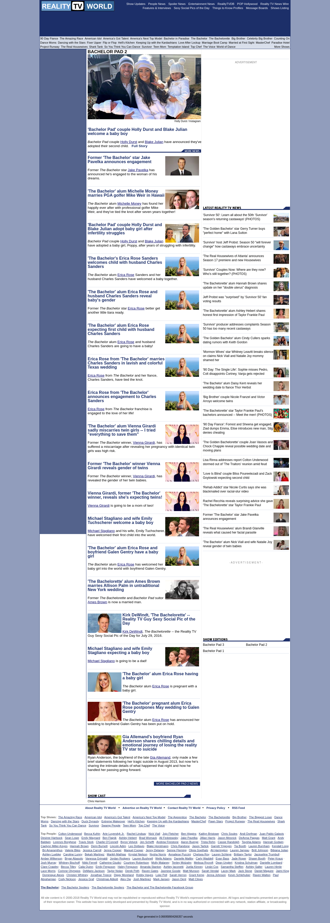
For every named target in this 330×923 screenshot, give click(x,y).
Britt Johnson (260, 850)
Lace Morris (48, 870)
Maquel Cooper (133, 850)
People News (157, 3)
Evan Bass (222, 858)
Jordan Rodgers (120, 858)
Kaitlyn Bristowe (209, 833)
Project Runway (235, 821)
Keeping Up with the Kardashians (168, 821)
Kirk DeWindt (132, 631)
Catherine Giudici (110, 862)
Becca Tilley (68, 866)
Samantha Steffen (232, 866)
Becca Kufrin (92, 833)
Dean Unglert (224, 862)
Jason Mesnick (227, 837)
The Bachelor (197, 817)
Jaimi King (282, 870)
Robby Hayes (144, 875)
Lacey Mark (228, 870)
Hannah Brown (79, 846)
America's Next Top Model (149, 817)
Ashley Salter (254, 866)
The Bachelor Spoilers (75, 887)
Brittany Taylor (243, 854)
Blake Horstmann (157, 846)
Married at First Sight (241, 42)
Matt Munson (191, 870)
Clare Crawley (50, 866)
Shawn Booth (257, 858)
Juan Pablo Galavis (271, 833)
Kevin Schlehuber (239, 875)
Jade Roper (239, 858)
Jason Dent (179, 879)
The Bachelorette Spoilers (108, 887)
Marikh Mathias (116, 854)
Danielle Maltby (183, 858)
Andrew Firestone (167, 842)
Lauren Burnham (259, 846)
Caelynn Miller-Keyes (54, 846)
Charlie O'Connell (107, 842)
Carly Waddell (204, 858)
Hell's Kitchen (136, 821)
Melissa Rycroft (203, 862)
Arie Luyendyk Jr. (113, 833)
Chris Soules (229, 833)
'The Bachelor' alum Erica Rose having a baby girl (160, 676)
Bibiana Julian (279, 850)
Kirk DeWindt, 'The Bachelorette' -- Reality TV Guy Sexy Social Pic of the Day (158, 619)
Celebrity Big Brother (260, 38)
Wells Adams (163, 858)
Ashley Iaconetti (173, 866)
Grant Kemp (196, 875)
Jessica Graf (86, 879)
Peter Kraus (275, 858)
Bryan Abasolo (74, 858)
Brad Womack (148, 837)
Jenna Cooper (112, 850)
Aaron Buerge (190, 842)
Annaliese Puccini (179, 854)
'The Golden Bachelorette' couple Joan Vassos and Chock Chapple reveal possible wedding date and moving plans (238, 446)
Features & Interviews (157, 8)
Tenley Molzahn (182, 862)
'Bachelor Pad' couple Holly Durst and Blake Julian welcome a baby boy (137, 131)
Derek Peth (132, 870)
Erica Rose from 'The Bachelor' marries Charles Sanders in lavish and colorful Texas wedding (126, 363)
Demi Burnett (99, 846)
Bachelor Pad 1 (213, 651)
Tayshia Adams (251, 842)
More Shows (282, 46)
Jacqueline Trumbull (266, 854)
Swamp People (110, 825)
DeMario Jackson (94, 870)
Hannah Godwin (273, 842)
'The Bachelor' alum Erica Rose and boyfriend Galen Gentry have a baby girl (123, 552)
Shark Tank (96, 46)
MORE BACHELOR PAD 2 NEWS (177, 783)
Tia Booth (240, 846)
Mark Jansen (161, 879)
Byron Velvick (128, 842)
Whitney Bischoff (69, 862)
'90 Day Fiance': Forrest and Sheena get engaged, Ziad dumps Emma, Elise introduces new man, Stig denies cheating (238, 428)
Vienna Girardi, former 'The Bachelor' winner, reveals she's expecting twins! (125, 495)
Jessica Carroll (92, 850)
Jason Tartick (200, 846)
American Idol (93, 817)
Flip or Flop (110, 42)
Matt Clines (196, 879)
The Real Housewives (261, 821)
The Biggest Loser (260, 817)
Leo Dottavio (136, 846)
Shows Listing (280, 8)
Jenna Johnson (216, 875)
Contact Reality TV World (184, 807)
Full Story (139, 146)
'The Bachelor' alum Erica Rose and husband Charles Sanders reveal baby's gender (123, 296)
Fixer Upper (94, 42)
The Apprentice (177, 817)
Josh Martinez (142, 879)
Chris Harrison (96, 801)
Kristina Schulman (246, 862)
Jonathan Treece (101, 875)
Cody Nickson (67, 879)
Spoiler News (177, 3)
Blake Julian (154, 142)
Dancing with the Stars (65, 821)
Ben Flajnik (110, 837)
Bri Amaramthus (52, 850)
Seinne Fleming (176, 850)
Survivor (94, 825)
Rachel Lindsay (136, 833)
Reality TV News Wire (274, 3)
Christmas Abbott (107, 879)
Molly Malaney (160, 862)
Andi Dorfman (248, 833)
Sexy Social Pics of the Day (192, 8)
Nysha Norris (158, 854)
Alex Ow (125, 879)
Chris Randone (180, 846)
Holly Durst (128, 142)
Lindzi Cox (211, 866)
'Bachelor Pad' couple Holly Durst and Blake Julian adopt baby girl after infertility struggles (125, 228)
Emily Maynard (90, 837)
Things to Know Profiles (227, 8)
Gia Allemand (160, 757)
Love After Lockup (189, 42)
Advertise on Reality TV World (142, 807)
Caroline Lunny (72, 854)
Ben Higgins (188, 833)
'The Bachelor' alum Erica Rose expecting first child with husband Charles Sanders (121, 329)
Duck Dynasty (90, 821)
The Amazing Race (70, 817)
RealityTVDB (226, 3)
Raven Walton (262, 875)
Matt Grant (268, 837)
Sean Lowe (72, 837)
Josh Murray (48, 862)
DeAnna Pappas (249, 837)
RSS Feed (238, 807)
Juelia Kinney (194, 866)
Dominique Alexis (53, 875)
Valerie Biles (72, 850)
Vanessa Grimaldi (96, 858)
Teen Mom (129, 825)
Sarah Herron (178, 875)
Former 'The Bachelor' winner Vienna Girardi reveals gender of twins (124, 466)
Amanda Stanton (150, 866)
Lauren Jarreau (239, 850)
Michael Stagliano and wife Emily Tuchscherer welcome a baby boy (120, 520)
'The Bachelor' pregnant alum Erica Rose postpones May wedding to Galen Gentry (160, 707)
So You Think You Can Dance (67, 825)
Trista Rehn (208, 842)
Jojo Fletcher (170, 833)
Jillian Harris (207, 837)
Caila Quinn (85, 866)
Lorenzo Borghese (64, 842)
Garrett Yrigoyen (221, 846)
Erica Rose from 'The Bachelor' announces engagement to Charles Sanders (122, 396)
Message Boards (257, 8)
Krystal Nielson (137, 854)
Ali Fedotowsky (168, 837)
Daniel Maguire (264, 870)
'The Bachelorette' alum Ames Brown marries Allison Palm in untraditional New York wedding (124, 585)
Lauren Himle (273, 866)
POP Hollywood (247, 3)
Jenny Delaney (155, 850)
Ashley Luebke (51, 854)
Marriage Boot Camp (214, 42)
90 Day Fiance (49, 38)
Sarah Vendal (210, 870)
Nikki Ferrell (89, 862)
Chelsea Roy (201, 854)
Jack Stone (245, 870)
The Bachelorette (219, 817)
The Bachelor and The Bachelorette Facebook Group (160, 887)
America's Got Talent (117, 817)
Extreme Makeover (113, 821)
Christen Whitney (77, 875)
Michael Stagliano (101, 531)
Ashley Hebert (128, 837)
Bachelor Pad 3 (213, 645)
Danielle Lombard (271, 862)
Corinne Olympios (69, 870)
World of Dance (226, 46)
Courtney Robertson (136, 862)
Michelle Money (130, 203)
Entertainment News (201, 3)
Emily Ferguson (105, 866)
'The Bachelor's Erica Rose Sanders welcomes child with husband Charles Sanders (125, 262)
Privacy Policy (216, 807)
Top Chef (144, 825)
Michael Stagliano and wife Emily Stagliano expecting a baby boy (120, 650)
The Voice (158, 825)
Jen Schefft (147, 842)
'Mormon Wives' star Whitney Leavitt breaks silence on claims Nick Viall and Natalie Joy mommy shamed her (238, 356)
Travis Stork (86, 842)
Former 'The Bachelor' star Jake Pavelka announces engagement (119, 159)
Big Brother (239, 817)
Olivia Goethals (198, 850)
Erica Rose (126, 275)
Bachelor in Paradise (176, 38)
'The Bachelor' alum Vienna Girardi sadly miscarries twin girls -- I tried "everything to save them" (122, 430)
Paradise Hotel (280, 42)
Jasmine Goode (170, 870)
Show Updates (135, 3)
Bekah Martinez (94, 854)
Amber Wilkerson (51, 858)
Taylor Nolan (115, 870)
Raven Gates (150, 870)
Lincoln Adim (118, 846)
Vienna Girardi (144, 442)
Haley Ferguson (128, 866)
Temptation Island (178, 46)
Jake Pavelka (138, 170)
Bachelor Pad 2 (256, 645)
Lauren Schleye (221, 854)
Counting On (282, 38)
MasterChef (198, 821)
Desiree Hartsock (51, 837)
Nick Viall (154, 833)
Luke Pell (161, 875)
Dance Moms (48, 42)
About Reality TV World (100, 807)
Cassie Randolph (229, 842)
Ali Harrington (219, 850)
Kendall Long (280, 846)
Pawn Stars (215, 821)
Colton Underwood (70, 833)
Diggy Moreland (124, 875)
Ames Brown (97, 602)
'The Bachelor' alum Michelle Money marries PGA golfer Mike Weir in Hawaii (126, 193)
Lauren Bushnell (143, 858)
